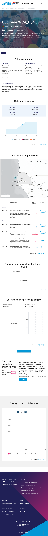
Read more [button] (23, 379)
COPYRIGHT (21, 532)
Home (3, 8)
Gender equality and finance (28, 485)
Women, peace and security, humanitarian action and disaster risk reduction (25, 453)
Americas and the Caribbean (9, 503)
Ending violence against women (29, 482)
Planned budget (17, 139)
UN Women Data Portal (8, 481)
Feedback (22, 508)
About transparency (24, 503)
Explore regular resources (24, 351)
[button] (15, 177)
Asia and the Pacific (7, 508)
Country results (9, 8)
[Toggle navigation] (45, 3)
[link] (43, 214)
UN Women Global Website (9, 484)
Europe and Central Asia (8, 514)
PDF (43, 144)
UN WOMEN (27, 532)
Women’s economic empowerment (29, 493)
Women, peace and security (28, 490)
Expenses (34, 139)
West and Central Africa (8, 517)
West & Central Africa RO (19, 8)
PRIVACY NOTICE (22, 530)
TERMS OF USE (14, 530)
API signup (22, 511)
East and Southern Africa (8, 511)
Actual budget (26, 139)
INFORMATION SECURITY (30, 530)
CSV (40, 144)
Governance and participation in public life (31, 487)
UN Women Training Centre (9, 479)
